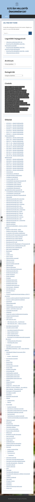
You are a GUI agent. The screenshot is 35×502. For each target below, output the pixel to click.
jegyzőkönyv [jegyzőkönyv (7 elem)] (7, 97)
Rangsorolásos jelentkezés (12, 431)
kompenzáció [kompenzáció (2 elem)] (16, 99)
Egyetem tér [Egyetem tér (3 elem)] (21, 86)
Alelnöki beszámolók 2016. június (14, 200)
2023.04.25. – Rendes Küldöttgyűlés (14, 170)
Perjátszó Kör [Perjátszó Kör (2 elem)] (17, 104)
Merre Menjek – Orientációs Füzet (14, 389)
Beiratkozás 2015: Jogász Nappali (14, 238)
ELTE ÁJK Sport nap (10, 289)
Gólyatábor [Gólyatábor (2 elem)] (26, 94)
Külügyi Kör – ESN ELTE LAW (13, 385)
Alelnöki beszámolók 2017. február (14, 213)
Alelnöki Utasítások (11, 222)
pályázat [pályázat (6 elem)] (28, 104)
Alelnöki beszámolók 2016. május (14, 202)
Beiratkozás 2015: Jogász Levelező (14, 236)
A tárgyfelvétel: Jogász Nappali (13, 184)
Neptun (9, 402)
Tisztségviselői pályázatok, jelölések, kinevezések (18, 474)
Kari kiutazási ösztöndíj (12, 358)
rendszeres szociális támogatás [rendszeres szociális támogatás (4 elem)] (12, 110)
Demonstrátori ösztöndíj (12, 258)
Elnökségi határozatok (11, 280)
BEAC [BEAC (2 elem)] (6, 86)
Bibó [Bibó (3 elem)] (13, 86)
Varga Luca (9, 488)
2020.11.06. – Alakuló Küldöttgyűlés (14, 139)
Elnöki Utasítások (10, 274)
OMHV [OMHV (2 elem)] (25, 102)
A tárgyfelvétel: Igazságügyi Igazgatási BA (16, 181)
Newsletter (9, 394)
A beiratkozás (9, 172)
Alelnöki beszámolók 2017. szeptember (15, 220)
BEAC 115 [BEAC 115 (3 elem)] (10, 86)
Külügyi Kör (9, 384)
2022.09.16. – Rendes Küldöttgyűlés (14, 163)
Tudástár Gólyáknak (11, 477)
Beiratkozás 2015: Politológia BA (14, 247)
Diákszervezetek (10, 260)
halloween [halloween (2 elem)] (7, 95)
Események (9, 301)
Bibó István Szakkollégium (12, 249)
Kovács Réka (9, 367)
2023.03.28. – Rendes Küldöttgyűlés (14, 168)
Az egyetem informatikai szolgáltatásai (15, 233)
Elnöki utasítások (10, 276)
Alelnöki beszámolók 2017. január (14, 215)
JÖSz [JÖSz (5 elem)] (16, 97)
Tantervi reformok (10, 466)
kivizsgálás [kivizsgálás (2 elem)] (10, 99)
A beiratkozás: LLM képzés (12, 173)
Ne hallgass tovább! (11, 393)
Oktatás (8, 398)
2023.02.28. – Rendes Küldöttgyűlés (14, 166)
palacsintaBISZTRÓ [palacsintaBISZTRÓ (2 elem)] (9, 104)
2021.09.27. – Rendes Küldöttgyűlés (14, 154)
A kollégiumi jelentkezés (12, 177)
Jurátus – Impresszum (12, 356)
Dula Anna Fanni (10, 262)
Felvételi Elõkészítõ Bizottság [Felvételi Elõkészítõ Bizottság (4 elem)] (11, 94)
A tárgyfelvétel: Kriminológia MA (14, 186)
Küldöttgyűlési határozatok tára (14, 378)
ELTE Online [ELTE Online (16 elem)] (23, 90)
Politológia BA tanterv (12, 342)
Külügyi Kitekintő (10, 382)
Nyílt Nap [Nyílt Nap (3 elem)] (22, 102)
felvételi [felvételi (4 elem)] (24, 92)
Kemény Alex (9, 364)
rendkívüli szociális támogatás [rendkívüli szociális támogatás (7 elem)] (11, 108)
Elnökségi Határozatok (11, 281)
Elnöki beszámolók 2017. (12, 272)
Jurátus (8, 354)
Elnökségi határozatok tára (12, 285)
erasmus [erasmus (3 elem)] (17, 92)
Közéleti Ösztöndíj (11, 407)
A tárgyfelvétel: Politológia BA (13, 193)
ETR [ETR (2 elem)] (20, 92)
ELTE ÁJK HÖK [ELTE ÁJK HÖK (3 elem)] (12, 92)
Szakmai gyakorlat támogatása (13, 443)
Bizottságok (9, 251)
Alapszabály (9, 197)
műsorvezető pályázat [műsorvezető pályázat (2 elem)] (10, 102)
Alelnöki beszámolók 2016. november (15, 204)
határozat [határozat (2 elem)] (13, 95)
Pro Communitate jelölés (12, 429)
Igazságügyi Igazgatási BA (12, 326)
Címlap (8, 253)
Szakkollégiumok (10, 441)
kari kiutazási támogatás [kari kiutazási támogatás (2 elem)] (23, 97)
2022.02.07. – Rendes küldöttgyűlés (14, 159)
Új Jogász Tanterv (10, 481)
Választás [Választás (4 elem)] (7, 111)
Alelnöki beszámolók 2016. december (15, 199)
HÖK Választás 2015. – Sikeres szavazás (16, 323)
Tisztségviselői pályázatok (12, 472)
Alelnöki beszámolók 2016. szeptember (15, 209)
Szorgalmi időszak (10, 465)
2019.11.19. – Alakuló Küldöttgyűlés (14, 132)
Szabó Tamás (9, 440)
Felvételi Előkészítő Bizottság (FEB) (14, 307)
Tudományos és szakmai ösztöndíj (15, 416)
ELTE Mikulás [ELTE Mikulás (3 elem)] (18, 90)
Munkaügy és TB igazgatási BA (13, 391)
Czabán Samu (9, 254)
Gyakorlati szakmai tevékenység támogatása (17, 314)
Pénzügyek (9, 422)
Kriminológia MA (10, 371)
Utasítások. (9, 484)
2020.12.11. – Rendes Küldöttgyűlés (14, 141)
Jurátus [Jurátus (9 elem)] (13, 97)
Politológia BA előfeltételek (12, 425)
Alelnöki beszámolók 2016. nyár (14, 206)
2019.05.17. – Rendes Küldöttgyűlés (14, 128)
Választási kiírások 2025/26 (12, 53)
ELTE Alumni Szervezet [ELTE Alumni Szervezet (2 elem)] (9, 90)
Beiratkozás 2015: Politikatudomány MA (16, 245)
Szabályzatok (10, 451)
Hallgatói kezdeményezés (12, 316)
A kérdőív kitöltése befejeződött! (14, 175)
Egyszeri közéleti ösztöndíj (12, 263)
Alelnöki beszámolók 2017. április (14, 211)
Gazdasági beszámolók (12, 310)
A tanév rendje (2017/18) (12, 179)
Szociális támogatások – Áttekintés (14, 463)
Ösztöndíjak (9, 404)
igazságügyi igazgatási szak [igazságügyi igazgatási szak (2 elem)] (22, 95)
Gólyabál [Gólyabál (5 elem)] (21, 94)
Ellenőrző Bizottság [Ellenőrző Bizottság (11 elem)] (9, 88)
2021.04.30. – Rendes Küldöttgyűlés (14, 150)
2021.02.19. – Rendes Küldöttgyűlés (14, 146)
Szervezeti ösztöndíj (11, 457)
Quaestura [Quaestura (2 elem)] (16, 106)
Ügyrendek (9, 479)
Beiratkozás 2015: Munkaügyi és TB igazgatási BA (18, 244)
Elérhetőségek (9, 265)
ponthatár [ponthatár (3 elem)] (22, 104)
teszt (7, 468)
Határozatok (9, 317)
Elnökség (8, 278)
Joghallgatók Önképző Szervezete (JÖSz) (15, 352)
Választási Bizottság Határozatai (14, 486)
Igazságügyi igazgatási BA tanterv (15, 330)
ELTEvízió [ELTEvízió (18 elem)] (7, 92)
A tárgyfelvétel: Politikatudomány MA (15, 191)
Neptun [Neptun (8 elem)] (17, 102)
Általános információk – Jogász (13, 229)
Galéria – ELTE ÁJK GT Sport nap (14, 308)
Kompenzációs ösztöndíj (12, 366)
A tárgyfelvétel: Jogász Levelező (13, 182)
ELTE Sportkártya (10, 290)
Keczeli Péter (9, 362)
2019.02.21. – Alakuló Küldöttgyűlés (14, 123)
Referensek (9, 432)
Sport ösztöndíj (10, 436)
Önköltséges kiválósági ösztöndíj (15, 412)
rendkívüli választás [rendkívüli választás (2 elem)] (23, 108)
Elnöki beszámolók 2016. (12, 271)
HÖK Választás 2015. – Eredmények (15, 322)
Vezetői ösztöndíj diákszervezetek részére (17, 417)
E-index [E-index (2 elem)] (16, 86)
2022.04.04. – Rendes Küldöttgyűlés (14, 161)
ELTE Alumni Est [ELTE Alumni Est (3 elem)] (18, 88)
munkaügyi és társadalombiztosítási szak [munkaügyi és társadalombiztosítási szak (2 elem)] (14, 101)
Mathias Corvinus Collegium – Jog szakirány (16, 387)
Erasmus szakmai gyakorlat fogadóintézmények (17, 298)
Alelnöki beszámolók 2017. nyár (14, 218)
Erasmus (8, 292)
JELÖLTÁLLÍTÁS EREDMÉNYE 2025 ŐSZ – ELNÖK (17, 51)
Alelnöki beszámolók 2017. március (14, 217)
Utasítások (11, 455)
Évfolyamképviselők (11, 303)
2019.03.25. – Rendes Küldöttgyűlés (14, 125)
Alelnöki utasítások (10, 224)
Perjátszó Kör (9, 423)
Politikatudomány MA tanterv (14, 341)
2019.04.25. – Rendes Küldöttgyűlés (14, 127)
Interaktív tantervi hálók (12, 327)
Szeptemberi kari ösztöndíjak (13, 445)
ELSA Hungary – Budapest (12, 287)
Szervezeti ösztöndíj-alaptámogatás (15, 459)
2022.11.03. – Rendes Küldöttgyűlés (14, 164)
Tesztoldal (8, 470)
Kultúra (8, 380)
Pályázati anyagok (10, 420)
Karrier (8, 360)
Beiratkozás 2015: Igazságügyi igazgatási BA (16, 235)
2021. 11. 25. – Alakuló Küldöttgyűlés (15, 143)
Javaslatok (8, 345)
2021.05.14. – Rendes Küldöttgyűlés (14, 152)
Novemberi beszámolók (12, 396)
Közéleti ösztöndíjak (11, 369)
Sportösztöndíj (11, 414)
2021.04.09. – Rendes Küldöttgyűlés (14, 148)
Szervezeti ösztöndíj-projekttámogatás (15, 461)
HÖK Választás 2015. (11, 319)
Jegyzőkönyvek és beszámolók (13, 346)
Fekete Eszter (9, 305)
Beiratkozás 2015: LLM (11, 242)
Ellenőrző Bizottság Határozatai (14, 269)
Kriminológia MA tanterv (13, 335)
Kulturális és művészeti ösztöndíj (15, 408)
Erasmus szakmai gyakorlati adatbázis (15, 299)
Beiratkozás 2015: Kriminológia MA (14, 240)
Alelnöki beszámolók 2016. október (14, 208)
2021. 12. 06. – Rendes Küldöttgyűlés (15, 145)
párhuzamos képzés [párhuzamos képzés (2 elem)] (9, 106)
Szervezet (8, 447)
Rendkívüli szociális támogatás (13, 434)
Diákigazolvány (11, 400)
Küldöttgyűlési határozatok (13, 375)
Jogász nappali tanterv (12, 333)
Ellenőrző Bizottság (11, 267)
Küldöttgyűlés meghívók (12, 373)
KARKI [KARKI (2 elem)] (6, 99)
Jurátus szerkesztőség (12, 449)
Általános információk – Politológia (14, 231)
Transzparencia (11, 453)
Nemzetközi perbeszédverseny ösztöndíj (17, 410)
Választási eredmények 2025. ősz (14, 42)
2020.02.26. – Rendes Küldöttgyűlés (14, 137)
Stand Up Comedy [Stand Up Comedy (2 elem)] (23, 110)
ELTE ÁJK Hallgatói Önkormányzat (17, 10)
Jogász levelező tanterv (12, 332)
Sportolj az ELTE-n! (10, 438)
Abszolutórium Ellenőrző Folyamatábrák (16, 195)
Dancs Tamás (9, 256)
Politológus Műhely (11, 427)
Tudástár (8, 475)
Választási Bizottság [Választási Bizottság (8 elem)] (14, 111)
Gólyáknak (8, 312)
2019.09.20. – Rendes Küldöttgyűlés (14, 130)
